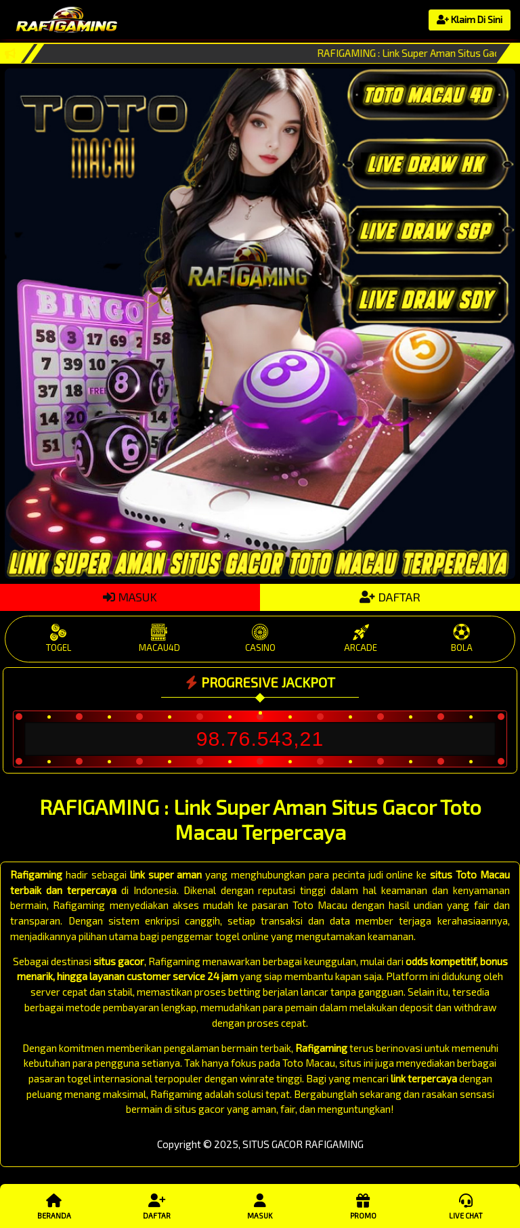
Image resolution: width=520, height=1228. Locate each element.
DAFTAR (390, 596)
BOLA (461, 638)
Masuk (260, 1205)
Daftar (157, 1205)
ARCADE (360, 638)
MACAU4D (159, 638)
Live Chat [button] (466, 1205)
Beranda (54, 1205)
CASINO (260, 638)
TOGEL (58, 638)
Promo (363, 1205)
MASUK (130, 596)
